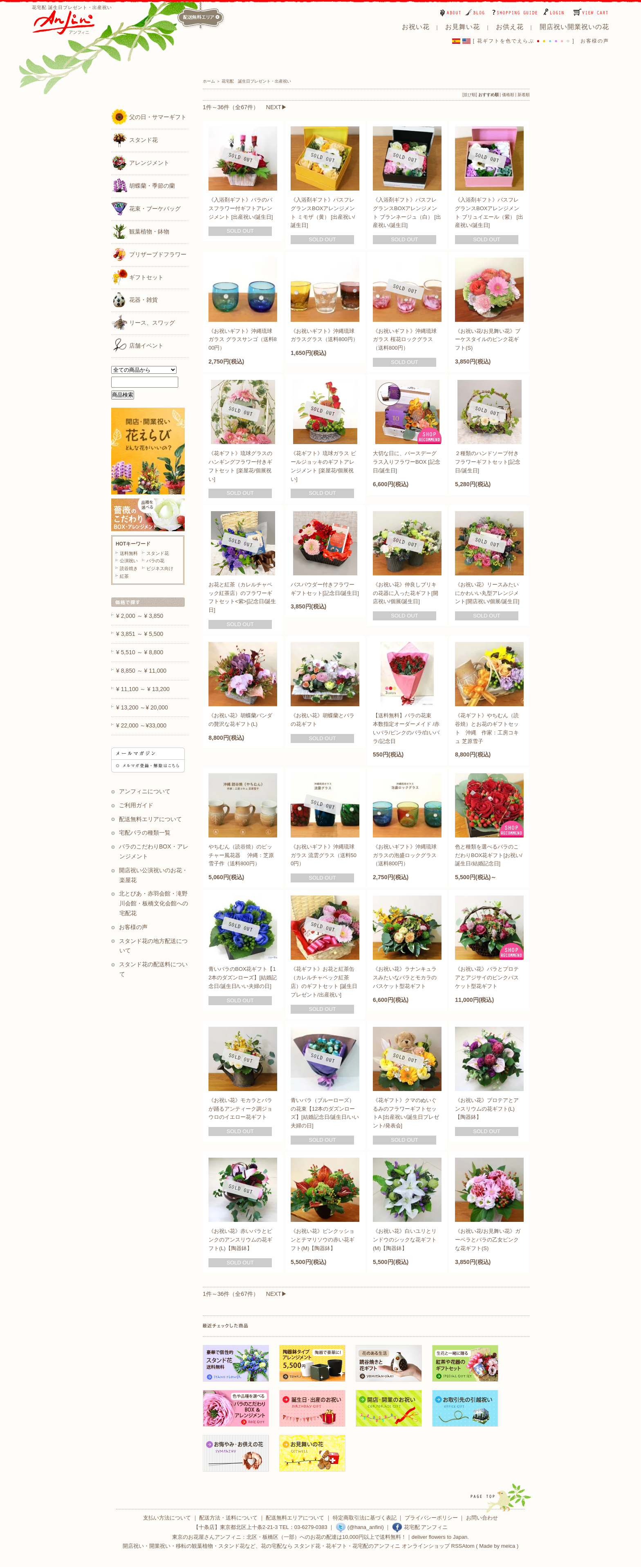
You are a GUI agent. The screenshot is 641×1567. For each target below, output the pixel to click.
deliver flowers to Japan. (440, 1537)
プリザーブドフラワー (148, 254)
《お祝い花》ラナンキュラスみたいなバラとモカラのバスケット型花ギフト (405, 977)
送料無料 (129, 553)
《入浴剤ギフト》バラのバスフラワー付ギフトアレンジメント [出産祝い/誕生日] (240, 208)
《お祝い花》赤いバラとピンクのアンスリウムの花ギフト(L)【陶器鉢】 (240, 1239)
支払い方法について (167, 1518)
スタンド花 (134, 139)
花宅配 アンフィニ (420, 1527)
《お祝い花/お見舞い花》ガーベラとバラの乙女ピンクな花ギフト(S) (487, 1239)
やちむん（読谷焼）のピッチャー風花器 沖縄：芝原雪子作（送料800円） (241, 855)
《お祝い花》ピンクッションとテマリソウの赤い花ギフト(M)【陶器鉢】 (322, 1239)
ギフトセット (137, 277)
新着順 (524, 94)
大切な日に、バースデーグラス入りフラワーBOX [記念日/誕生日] (406, 462)
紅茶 (124, 576)
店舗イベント (137, 345)
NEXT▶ (276, 107)
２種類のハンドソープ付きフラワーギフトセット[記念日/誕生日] (487, 462)
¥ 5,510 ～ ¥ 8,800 (139, 652)
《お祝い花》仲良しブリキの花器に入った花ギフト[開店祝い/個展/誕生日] (405, 593)
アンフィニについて (144, 791)
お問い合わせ (482, 1518)
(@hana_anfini (359, 1527)
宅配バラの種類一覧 (144, 832)
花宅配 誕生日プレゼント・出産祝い (256, 81)
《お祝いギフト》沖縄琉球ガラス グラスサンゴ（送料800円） (242, 339)
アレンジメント (140, 162)
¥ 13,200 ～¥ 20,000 (142, 707)
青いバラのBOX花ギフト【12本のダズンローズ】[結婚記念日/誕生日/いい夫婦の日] (242, 977)
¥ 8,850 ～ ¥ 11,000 (141, 670)
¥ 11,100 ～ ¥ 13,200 (143, 689)
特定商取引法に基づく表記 (365, 1518)
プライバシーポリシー (431, 1518)
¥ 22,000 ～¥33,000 (141, 725)
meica (508, 1546)
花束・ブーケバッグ (146, 208)
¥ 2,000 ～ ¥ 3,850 (139, 616)
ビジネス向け (159, 568)
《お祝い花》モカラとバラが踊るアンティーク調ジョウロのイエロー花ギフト (240, 1108)
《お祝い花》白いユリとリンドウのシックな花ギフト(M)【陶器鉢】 (405, 1239)
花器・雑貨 (134, 299)
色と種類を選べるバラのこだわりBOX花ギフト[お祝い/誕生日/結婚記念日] (488, 855)
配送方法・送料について (228, 1518)
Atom (468, 1546)
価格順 (508, 94)
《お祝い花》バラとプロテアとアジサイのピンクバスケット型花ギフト (487, 977)
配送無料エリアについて (150, 819)
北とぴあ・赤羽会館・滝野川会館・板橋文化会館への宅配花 (153, 903)
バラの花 (155, 560)
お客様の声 (594, 41)
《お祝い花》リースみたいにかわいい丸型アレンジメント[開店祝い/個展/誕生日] (487, 593)
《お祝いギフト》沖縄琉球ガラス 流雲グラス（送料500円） (323, 855)
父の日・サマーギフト (148, 116)
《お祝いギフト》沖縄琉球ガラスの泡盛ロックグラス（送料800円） (405, 855)
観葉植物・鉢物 (140, 231)
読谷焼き (129, 568)
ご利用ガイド (136, 805)
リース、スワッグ (143, 322)
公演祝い (129, 560)
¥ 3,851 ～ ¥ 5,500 (139, 634)
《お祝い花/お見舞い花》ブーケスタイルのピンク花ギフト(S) (487, 339)
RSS (456, 1546)
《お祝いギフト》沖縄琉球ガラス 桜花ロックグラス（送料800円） (405, 339)
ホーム (209, 81)
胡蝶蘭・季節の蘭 (143, 185)
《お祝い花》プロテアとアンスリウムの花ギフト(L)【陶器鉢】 (487, 1108)
